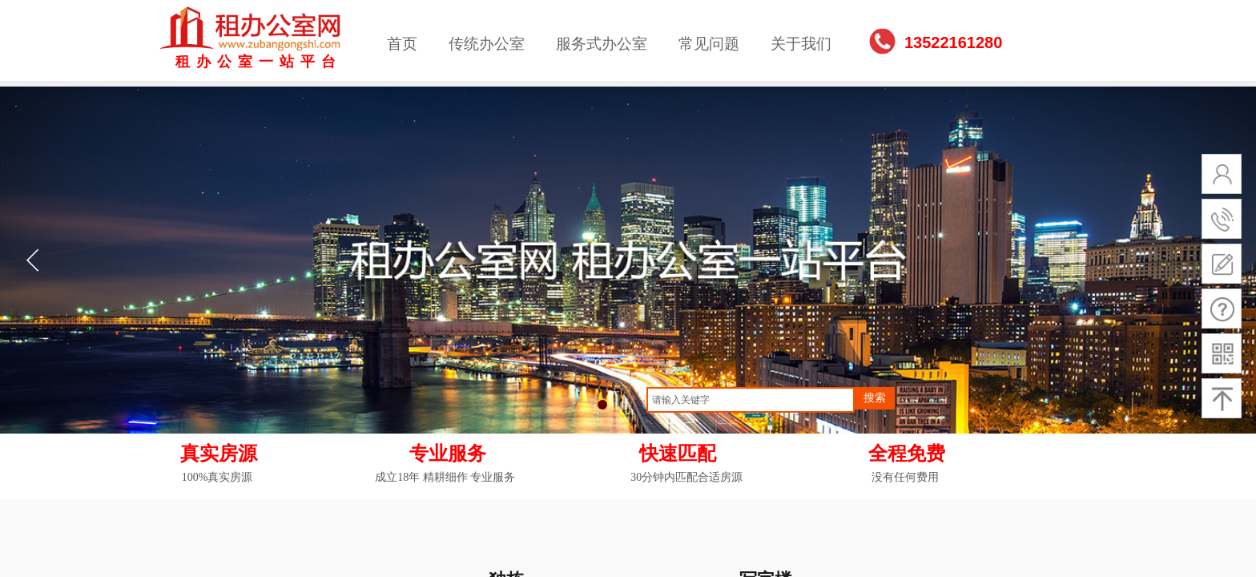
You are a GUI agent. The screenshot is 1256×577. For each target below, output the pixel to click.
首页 (402, 43)
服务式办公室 (601, 43)
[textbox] (750, 400)
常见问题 (708, 43)
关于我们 (801, 43)
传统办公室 (487, 43)
